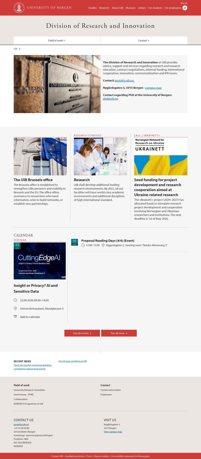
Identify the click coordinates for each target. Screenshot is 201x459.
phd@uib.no (110, 98)
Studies (92, 8)
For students (155, 8)
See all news (118, 333)
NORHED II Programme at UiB (28, 403)
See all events (81, 333)
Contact (142, 40)
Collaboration (21, 399)
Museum (131, 8)
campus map (153, 88)
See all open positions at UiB (73, 361)
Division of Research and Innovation (100, 26)
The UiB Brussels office (33, 179)
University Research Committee (29, 389)
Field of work (55, 40)
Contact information (111, 389)
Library (142, 8)
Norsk (184, 3)
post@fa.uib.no (124, 80)
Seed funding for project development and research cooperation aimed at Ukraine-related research (157, 187)
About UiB (117, 8)
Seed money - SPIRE (24, 394)
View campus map (113, 431)
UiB (15, 48)
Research (104, 8)
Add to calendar (30, 317)
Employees (106, 394)
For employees (173, 8)
